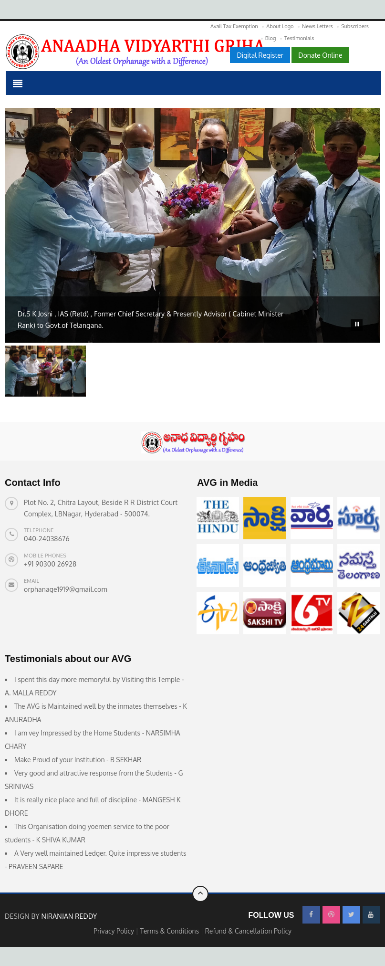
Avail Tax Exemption (234, 26)
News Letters (317, 26)
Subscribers (355, 26)
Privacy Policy (115, 931)
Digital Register (260, 55)
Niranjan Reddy (69, 916)
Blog (270, 38)
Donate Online (320, 55)
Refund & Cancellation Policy (248, 931)
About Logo (279, 26)
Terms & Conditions (170, 931)
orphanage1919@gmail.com (65, 589)
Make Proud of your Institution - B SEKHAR (77, 760)
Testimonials (299, 38)
